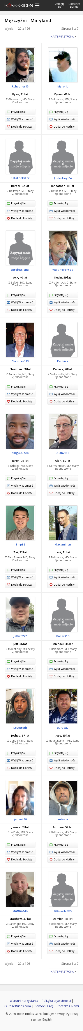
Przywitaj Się (16, 112)
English (47, 1019)
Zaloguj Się (59, 5)
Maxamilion (63, 544)
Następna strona (62, 36)
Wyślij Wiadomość (20, 119)
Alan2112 (63, 453)
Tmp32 (20, 544)
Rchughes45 (20, 86)
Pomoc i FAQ (43, 1006)
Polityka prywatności (56, 1001)
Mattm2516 (20, 911)
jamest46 (20, 819)
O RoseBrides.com (17, 1006)
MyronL (62, 86)
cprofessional (20, 270)
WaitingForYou (62, 270)
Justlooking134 (62, 178)
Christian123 (20, 361)
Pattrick (62, 361)
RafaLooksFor (20, 178)
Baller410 (62, 636)
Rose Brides (18, 6)
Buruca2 (62, 728)
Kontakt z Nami (68, 1006)
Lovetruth (20, 728)
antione (62, 819)
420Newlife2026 (63, 911)
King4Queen (20, 453)
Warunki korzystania (24, 1001)
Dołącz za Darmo (74, 5)
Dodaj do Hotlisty (19, 127)
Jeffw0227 (20, 636)
